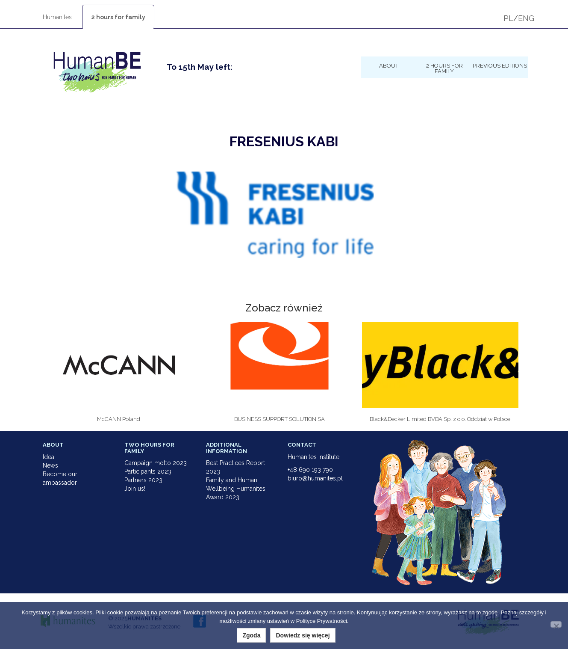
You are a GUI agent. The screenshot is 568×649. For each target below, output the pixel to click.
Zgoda (251, 635)
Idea (48, 456)
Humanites (57, 17)
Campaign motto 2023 (155, 462)
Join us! (134, 488)
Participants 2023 (147, 471)
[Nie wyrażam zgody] (556, 624)
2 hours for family (118, 17)
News (50, 465)
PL (508, 18)
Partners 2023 (143, 480)
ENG (526, 18)
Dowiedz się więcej (303, 635)
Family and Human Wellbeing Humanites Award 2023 (235, 489)
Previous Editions (500, 65)
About (388, 65)
